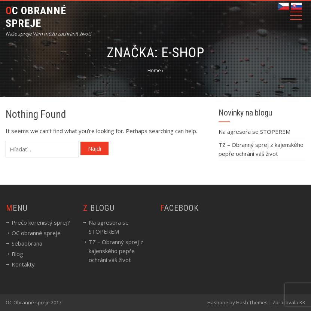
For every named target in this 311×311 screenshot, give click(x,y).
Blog (17, 254)
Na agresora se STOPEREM (254, 131)
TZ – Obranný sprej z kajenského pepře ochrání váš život (116, 251)
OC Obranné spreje (36, 17)
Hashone (217, 302)
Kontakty (23, 264)
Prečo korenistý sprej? (41, 222)
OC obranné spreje (36, 233)
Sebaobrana (27, 243)
